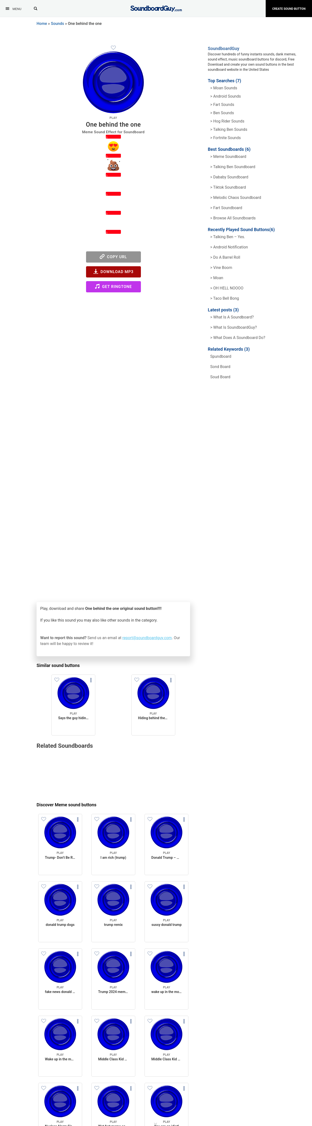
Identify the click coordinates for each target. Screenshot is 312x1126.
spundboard (220, 356)
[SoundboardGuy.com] (156, 8)
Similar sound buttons (58, 665)
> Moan (216, 278)
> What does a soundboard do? (237, 337)
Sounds (57, 23)
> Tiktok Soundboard (228, 187)
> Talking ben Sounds (228, 129)
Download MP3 (113, 271)
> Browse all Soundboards (233, 218)
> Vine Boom (221, 267)
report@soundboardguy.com (147, 637)
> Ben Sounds (222, 113)
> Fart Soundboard (226, 207)
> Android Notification (229, 247)
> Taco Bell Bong (224, 298)
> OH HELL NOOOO (227, 288)
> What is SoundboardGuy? (233, 327)
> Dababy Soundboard (229, 177)
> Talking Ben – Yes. (227, 237)
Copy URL (113, 256)
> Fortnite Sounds (225, 137)
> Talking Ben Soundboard (232, 166)
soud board (220, 377)
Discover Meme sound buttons (67, 804)
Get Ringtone (113, 286)
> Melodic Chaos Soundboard (235, 197)
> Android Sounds (225, 96)
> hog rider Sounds (227, 121)
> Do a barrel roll (225, 257)
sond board (220, 366)
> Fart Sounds (222, 104)
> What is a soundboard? (232, 317)
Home (42, 23)
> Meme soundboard (228, 156)
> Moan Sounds (223, 88)
